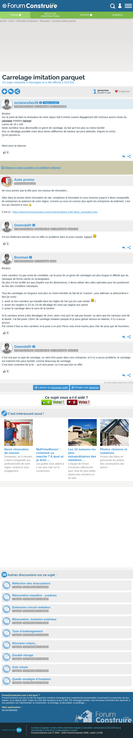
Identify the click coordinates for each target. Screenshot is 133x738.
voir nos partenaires (9, 710)
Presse (116, 728)
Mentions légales (73, 728)
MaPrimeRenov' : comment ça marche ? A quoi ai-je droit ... (50, 455)
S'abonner (122, 91)
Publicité (48, 730)
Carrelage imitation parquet (43, 77)
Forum (14, 15)
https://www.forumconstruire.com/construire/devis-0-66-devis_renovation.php (54, 212)
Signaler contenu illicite (52, 728)
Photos (84, 15)
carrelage (7, 120)
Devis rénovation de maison (16, 451)
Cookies (73, 730)
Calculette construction (93, 728)
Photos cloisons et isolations (113, 451)
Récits (50, 14)
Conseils (117, 15)
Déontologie (36, 730)
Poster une (85, 387)
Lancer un (51, 387)
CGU (108, 728)
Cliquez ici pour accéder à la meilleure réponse (33, 167)
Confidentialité (61, 730)
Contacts (35, 728)
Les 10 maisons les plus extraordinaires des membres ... (82, 455)
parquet (27, 120)
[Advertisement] (66, 527)
